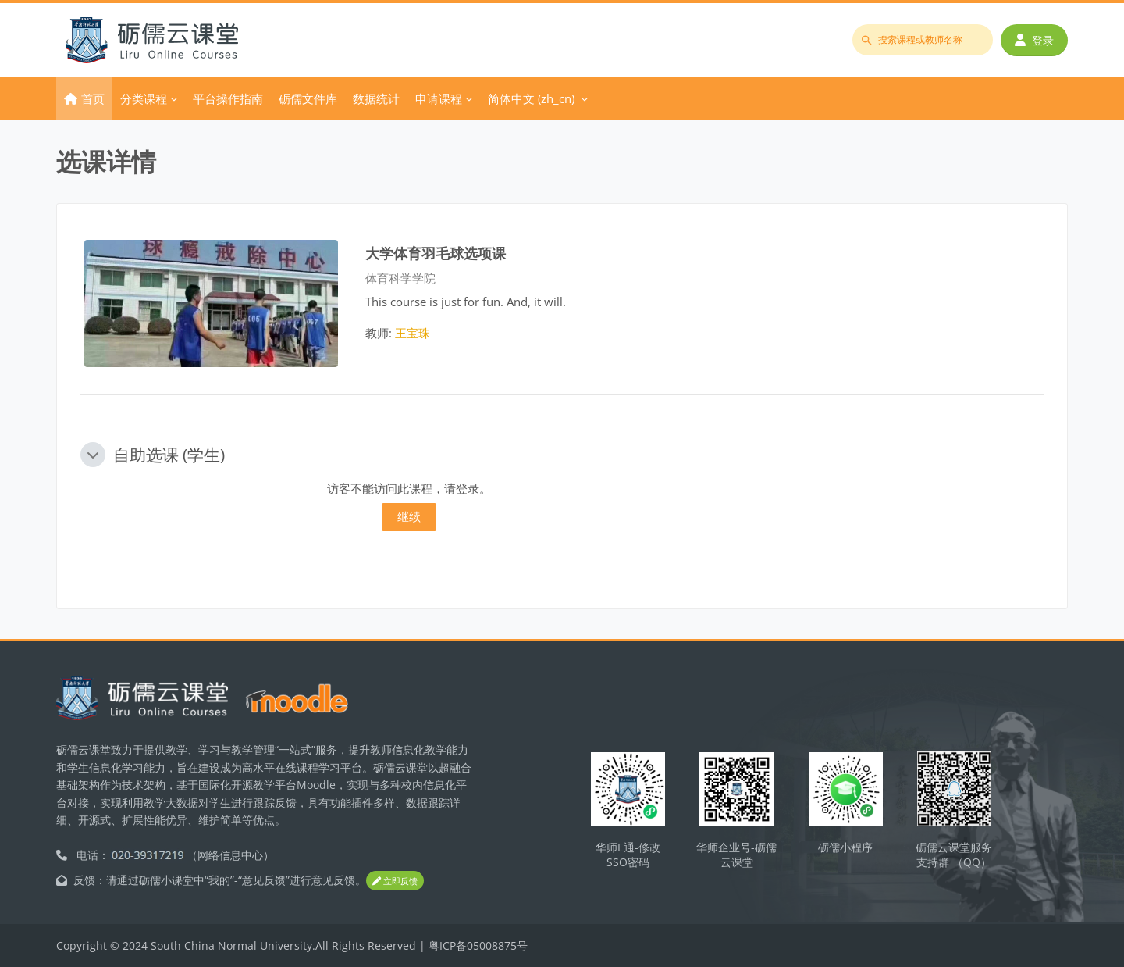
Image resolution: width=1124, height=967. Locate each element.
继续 (409, 516)
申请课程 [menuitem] (438, 98)
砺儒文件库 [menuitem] (308, 98)
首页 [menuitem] (93, 98)
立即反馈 (395, 881)
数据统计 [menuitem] (376, 98)
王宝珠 (412, 333)
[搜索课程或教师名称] (922, 40)
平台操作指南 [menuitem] (228, 98)
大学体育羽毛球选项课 (435, 252)
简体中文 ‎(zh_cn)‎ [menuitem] (531, 98)
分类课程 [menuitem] (143, 98)
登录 (1034, 40)
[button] (92, 454)
